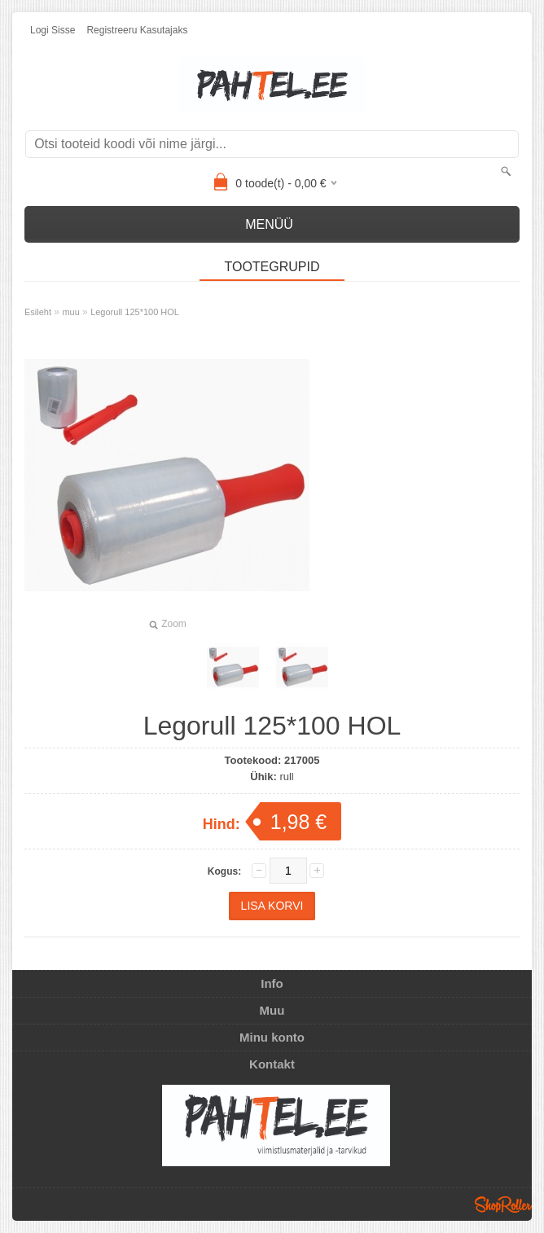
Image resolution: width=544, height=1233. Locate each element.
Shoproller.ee (503, 1204)
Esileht (37, 312)
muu (70, 312)
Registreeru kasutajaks (136, 30)
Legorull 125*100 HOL (134, 312)
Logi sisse (52, 30)
